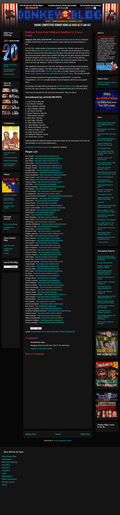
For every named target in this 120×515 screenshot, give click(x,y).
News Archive (7, 476)
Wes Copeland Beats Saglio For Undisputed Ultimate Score (106, 124)
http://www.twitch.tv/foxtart (47, 292)
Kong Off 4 (6, 471)
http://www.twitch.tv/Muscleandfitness (48, 271)
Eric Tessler (46, 332)
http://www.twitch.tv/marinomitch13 (50, 299)
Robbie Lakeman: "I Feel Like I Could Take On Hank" (106, 211)
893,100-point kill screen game (49, 51)
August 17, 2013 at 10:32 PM (41, 349)
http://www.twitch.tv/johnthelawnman (48, 158)
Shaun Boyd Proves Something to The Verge (105, 181)
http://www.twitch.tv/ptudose (46, 189)
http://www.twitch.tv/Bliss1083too (50, 313)
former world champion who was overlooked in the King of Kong (48, 73)
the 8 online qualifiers (65, 58)
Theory (4, 485)
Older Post (85, 434)
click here (40, 80)
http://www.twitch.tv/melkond (52, 318)
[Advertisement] (57, 419)
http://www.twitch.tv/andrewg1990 (51, 322)
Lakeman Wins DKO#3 (105, 263)
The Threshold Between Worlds (9, 199)
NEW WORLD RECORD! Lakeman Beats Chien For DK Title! (106, 153)
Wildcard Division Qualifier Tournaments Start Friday (106, 302)
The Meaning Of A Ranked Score (9, 70)
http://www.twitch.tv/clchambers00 (51, 187)
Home (58, 434)
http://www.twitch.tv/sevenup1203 (50, 191)
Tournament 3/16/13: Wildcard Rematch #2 (104, 311)
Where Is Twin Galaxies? (105, 177)
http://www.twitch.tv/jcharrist (45, 222)
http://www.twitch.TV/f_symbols (48, 238)
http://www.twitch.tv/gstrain (47, 278)
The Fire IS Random (10, 195)
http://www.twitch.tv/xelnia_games (49, 182)
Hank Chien (84, 69)
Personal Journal (8, 482)
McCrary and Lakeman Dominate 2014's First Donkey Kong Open (105, 272)
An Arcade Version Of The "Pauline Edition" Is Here (106, 223)
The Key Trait (8, 203)
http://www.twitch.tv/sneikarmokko (60, 196)
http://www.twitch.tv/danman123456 (53, 175)
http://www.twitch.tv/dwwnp (48, 217)
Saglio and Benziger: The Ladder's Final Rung (106, 198)
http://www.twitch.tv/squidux (47, 203)
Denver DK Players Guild (66, 86)
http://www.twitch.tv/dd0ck (45, 212)
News (4, 473)
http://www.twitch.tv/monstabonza (47, 276)
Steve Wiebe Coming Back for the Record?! (106, 216)
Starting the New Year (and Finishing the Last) (106, 238)
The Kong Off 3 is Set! (105, 194)
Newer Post (30, 434)
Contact (6, 253)
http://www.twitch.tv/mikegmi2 (50, 247)
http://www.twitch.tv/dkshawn (50, 198)
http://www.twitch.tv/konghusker (49, 283)
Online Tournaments (67, 332)
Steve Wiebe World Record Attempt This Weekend (106, 139)
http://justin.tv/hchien (43, 229)
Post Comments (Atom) (62, 441)
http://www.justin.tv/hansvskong (49, 316)
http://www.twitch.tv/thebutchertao (53, 224)
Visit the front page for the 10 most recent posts (107, 83)
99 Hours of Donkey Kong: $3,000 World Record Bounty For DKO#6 (107, 258)
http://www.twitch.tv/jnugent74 (48, 297)
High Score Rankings (10, 462)
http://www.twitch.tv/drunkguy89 (46, 201)
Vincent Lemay (51, 71)
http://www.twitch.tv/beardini (48, 226)
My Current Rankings (10, 224)
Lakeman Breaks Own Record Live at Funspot (105, 144)
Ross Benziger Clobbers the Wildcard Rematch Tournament (106, 317)
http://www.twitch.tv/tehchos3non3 (45, 273)
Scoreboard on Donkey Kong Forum (38, 147)
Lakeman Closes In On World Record (105, 158)
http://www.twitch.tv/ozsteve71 (51, 287)
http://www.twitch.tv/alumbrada (47, 180)
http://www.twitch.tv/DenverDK (49, 252)
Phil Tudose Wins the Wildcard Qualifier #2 (104, 287)
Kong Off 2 (6, 465)
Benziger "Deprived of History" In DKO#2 (104, 266)
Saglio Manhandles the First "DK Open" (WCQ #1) (106, 297)
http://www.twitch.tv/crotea (45, 301)
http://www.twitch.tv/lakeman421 (51, 233)
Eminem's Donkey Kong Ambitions (9, 164)
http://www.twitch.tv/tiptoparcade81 (49, 205)
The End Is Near (9, 74)
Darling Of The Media (10, 161)
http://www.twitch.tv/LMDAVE (48, 250)
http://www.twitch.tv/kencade (45, 306)
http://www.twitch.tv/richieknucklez (51, 285)
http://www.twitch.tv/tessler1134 (47, 156)
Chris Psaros (36, 332)
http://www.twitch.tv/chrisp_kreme (48, 177)
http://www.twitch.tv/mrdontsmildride (50, 241)
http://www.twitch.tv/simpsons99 (46, 236)
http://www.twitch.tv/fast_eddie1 (48, 194)
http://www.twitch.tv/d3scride (51, 308)
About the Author (9, 245)
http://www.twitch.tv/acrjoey (50, 245)
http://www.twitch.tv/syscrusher (49, 231)
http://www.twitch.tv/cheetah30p (53, 208)
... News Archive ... (103, 242)
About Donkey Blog (9, 456)
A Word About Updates (8, 249)
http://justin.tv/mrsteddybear (49, 280)
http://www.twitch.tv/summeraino (47, 243)
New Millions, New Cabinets (106, 220)
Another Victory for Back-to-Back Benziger (106, 306)
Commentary (6, 459)
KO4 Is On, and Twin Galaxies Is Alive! (104, 168)
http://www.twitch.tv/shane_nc (55, 294)
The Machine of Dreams (9, 228)
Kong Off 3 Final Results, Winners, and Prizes (105, 190)
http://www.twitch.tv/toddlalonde (48, 210)
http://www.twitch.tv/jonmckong (59, 311)
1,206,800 (101, 202)
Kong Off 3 (55, 332)
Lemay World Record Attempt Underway (104, 233)
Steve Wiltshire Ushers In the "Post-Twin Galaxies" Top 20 (107, 173)
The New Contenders (10, 158)
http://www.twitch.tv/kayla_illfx (42, 215)
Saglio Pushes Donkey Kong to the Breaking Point (107, 206)
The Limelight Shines (104, 148)
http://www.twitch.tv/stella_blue (52, 304)
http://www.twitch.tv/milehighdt (45, 184)
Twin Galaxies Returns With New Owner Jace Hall (106, 163)
